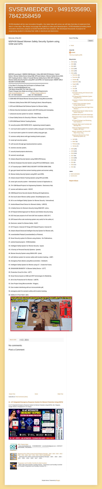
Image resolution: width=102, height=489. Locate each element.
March (74, 141)
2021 (72, 73)
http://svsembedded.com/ (17, 93)
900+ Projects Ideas (23, 444)
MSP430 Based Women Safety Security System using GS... (82, 111)
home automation (75, 174)
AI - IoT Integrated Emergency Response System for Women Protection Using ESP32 (36, 402)
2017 (72, 155)
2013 (72, 164)
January (74, 146)
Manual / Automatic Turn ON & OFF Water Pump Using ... (81, 132)
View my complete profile (75, 55)
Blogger (58, 480)
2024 (72, 66)
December (75, 75)
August (74, 84)
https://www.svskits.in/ (39, 93)
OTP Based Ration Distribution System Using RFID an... (82, 97)
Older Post (60, 394)
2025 (72, 64)
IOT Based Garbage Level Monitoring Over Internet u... (81, 121)
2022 (72, 71)
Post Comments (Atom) (22, 396)
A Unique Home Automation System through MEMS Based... (81, 104)
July (73, 86)
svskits (73, 52)
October (74, 79)
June (73, 88)
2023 (72, 68)
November (75, 77)
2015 (72, 160)
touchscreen (74, 176)
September (75, 81)
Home (36, 394)
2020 (72, 148)
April (73, 139)
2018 (72, 153)
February (74, 143)
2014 (72, 162)
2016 (72, 158)
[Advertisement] (81, 213)
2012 (72, 167)
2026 (72, 62)
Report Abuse (73, 180)
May (73, 91)
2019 (72, 151)
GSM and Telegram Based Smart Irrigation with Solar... (80, 128)
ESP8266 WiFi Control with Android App (82, 114)
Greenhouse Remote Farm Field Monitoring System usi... (80, 135)
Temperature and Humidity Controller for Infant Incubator (32, 463)
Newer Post (12, 394)
